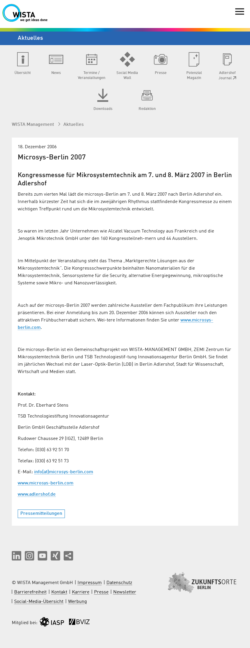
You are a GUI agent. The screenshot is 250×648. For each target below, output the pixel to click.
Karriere (80, 592)
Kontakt (59, 592)
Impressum (90, 583)
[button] (16, 555)
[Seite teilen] (68, 555)
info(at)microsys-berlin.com (63, 472)
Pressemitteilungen (41, 513)
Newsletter (124, 592)
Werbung (77, 601)
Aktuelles (73, 124)
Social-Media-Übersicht (38, 601)
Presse (101, 592)
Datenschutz (119, 583)
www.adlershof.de (37, 494)
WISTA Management (33, 124)
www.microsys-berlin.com (45, 483)
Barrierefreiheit (30, 592)
